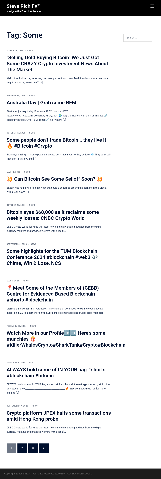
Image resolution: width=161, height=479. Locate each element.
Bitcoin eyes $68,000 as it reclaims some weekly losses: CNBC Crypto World (53, 215)
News (30, 50)
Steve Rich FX (62, 473)
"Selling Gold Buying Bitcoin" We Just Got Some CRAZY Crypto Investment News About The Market (57, 63)
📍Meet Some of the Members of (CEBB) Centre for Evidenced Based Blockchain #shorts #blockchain (53, 294)
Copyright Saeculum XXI (17, 473)
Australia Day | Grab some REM (41, 103)
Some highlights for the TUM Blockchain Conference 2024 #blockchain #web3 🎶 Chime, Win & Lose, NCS (52, 257)
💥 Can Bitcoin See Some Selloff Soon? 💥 (55, 179)
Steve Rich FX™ (24, 6)
